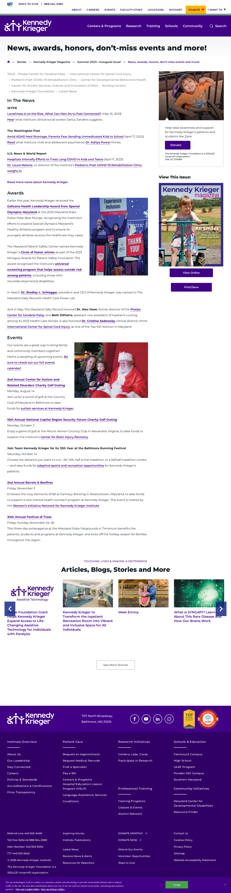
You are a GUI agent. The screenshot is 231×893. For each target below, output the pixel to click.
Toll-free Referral (27, 840)
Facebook (134, 718)
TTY (18, 853)
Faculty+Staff (131, 9)
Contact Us (181, 833)
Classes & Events (130, 807)
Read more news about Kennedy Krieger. (38, 182)
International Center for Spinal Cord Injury (38, 326)
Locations (156, 9)
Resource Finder (186, 812)
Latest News (71, 849)
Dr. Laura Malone (19, 165)
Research (133, 26)
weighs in (14, 171)
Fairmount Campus (188, 754)
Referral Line (24, 833)
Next (221, 609)
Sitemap (179, 853)
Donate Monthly (130, 833)
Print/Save (191, 287)
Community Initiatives (191, 788)
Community (192, 26)
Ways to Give (28, 4)
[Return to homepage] (28, 26)
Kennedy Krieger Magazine (51, 62)
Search (220, 26)
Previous (10, 609)
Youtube (146, 718)
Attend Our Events (130, 849)
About (77, 9)
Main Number (25, 847)
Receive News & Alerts (77, 856)
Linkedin (157, 718)
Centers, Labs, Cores (133, 754)
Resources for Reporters (78, 862)
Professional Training (135, 788)
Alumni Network (130, 813)
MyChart (175, 9)
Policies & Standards (22, 779)
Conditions (71, 801)
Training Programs (131, 801)
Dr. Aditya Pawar (98, 142)
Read (11, 142)
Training (153, 26)
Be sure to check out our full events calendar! (37, 362)
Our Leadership (18, 760)
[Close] (225, 885)
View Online (191, 272)
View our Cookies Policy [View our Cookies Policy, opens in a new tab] (27, 889)
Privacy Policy (183, 846)
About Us (14, 754)
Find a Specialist (75, 767)
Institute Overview (22, 742)
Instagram (169, 718)
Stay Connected (18, 767)
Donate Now (127, 840)
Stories (21, 62)
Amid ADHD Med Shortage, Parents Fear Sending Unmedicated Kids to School (65, 136)
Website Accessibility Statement (195, 860)
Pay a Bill (69, 773)
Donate (194, 9)
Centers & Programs (104, 26)
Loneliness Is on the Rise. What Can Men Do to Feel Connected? (54, 114)
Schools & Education (190, 742)
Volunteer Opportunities (134, 856)
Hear (10, 119)
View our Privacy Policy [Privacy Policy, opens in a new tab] (53, 889)
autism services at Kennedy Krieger (47, 408)
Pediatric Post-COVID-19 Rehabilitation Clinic (108, 165)
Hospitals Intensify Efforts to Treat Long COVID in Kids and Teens (55, 159)
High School (183, 760)
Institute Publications (77, 840)
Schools (171, 26)
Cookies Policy (183, 840)
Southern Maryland (188, 779)
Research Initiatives (134, 742)
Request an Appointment (81, 754)
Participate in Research (135, 760)
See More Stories (115, 665)
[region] (115, 885)
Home (8, 62)
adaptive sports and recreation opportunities (70, 465)
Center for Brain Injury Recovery (64, 437)
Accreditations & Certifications (29, 786)
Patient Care (73, 742)
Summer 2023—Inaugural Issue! (99, 62)
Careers (93, 9)
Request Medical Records (81, 760)
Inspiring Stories (73, 833)
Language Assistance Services (85, 795)
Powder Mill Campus (189, 773)
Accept (176, 884)
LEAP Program (184, 767)
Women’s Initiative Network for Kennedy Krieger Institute (56, 505)
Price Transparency (21, 792)
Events (109, 9)
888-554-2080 (53, 4)
